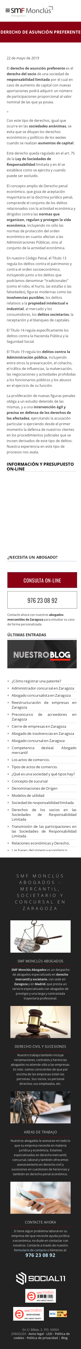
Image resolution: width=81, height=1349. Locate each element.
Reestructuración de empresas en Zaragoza (44, 705)
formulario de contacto (30, 1250)
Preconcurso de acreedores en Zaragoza (44, 717)
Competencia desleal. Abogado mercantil (44, 750)
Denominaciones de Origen (34, 788)
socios (60, 137)
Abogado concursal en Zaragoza (38, 740)
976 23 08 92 (42, 600)
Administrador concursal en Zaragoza (43, 688)
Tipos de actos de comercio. (35, 766)
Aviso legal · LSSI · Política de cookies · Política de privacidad (42, 1336)
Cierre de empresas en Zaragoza (39, 726)
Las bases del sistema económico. (40, 850)
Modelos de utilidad (28, 795)
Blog (64, 1338)
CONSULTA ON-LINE (42, 580)
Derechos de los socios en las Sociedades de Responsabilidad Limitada (44, 814)
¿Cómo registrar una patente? (36, 681)
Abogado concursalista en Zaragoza (41, 695)
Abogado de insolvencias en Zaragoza (43, 733)
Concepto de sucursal (30, 781)
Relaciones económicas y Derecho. (41, 843)
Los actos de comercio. (31, 759)
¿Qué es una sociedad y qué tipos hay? (43, 773)
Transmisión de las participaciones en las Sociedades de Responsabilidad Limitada (44, 831)
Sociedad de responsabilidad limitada (43, 802)
